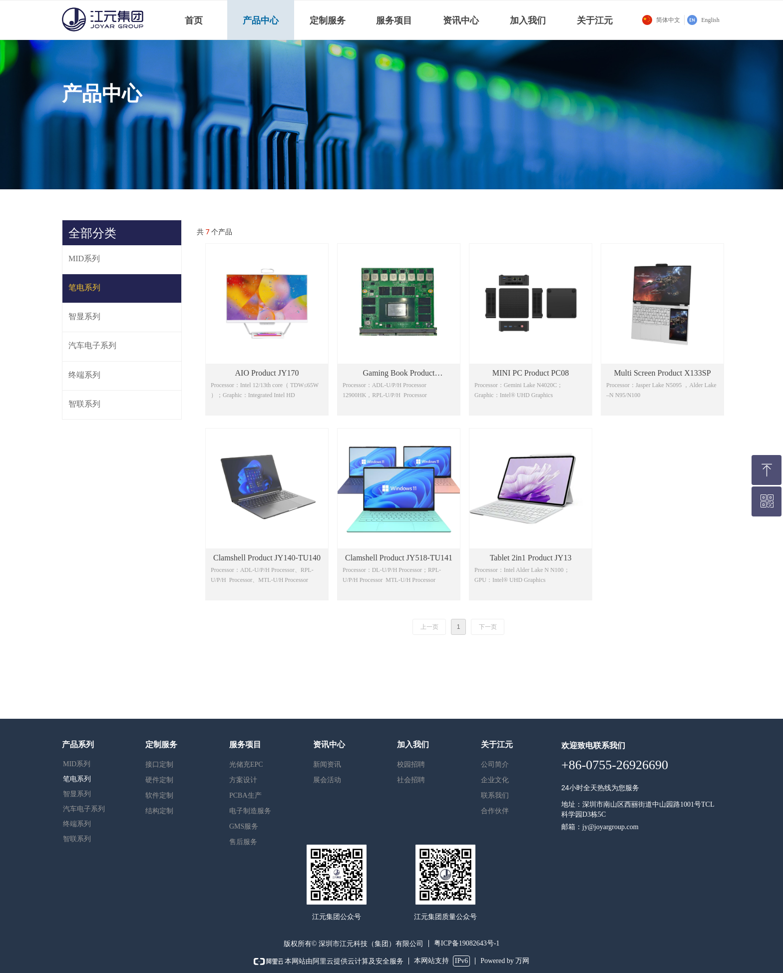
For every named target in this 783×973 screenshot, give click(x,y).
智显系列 (77, 794)
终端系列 (77, 824)
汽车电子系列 (84, 809)
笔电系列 (77, 779)
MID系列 (76, 764)
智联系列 (77, 839)
